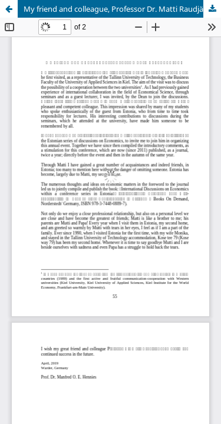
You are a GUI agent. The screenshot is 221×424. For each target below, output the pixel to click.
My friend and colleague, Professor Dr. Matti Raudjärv (117, 9)
